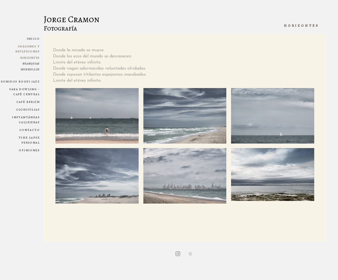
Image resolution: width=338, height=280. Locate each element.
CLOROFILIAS (28, 109)
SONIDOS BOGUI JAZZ (20, 81)
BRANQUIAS (31, 63)
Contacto (29, 129)
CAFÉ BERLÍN (28, 101)
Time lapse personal (29, 140)
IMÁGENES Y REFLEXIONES (27, 49)
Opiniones (29, 150)
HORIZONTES (30, 57)
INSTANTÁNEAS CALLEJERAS (26, 119)
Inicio (33, 38)
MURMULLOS (30, 69)
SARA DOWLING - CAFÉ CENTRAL (24, 91)
